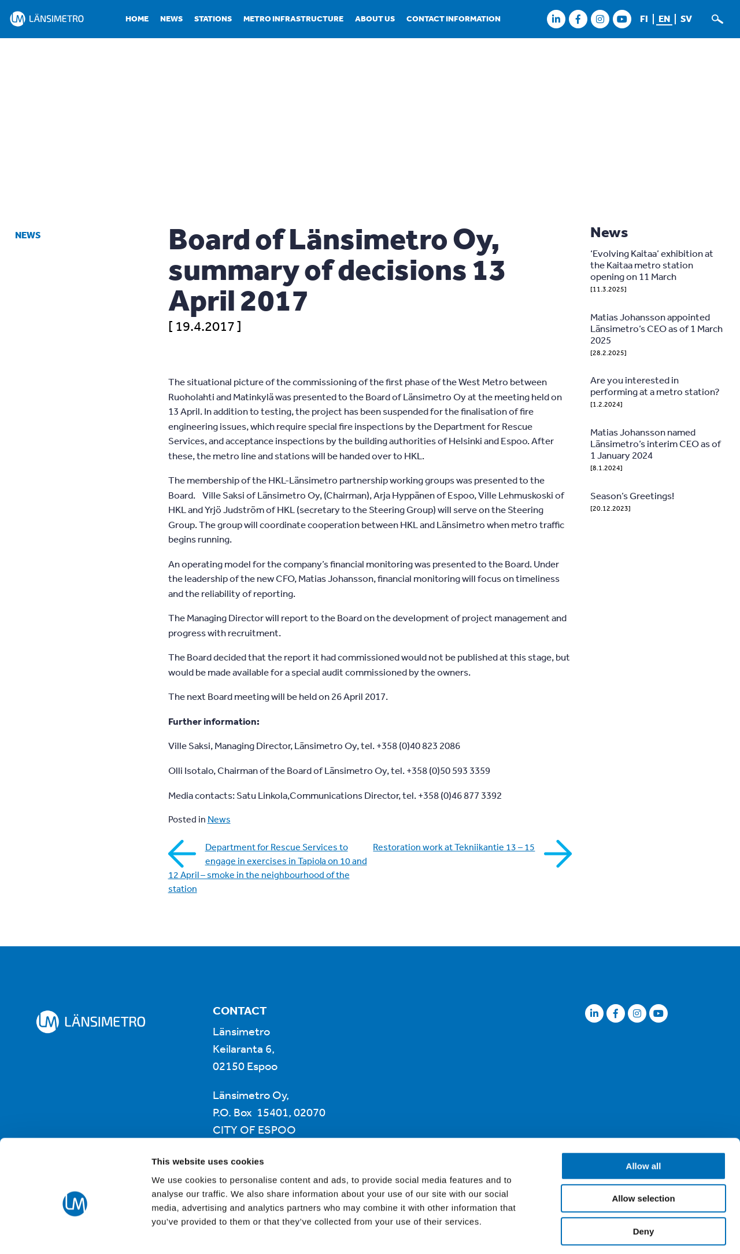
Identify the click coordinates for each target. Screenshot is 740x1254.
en (664, 18)
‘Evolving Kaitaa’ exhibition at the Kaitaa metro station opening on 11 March (651, 264)
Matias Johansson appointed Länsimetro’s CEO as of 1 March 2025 (656, 328)
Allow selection (643, 1148)
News (171, 18)
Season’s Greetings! (632, 495)
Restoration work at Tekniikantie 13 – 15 (454, 847)
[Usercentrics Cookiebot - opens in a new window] (74, 1231)
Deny (643, 1181)
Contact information (453, 18)
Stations (213, 18)
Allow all (643, 1115)
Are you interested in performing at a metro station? (655, 385)
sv (686, 18)
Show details (607, 1231)
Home (137, 18)
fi (644, 18)
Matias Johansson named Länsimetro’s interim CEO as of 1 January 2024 (655, 443)
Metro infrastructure (293, 18)
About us (375, 18)
